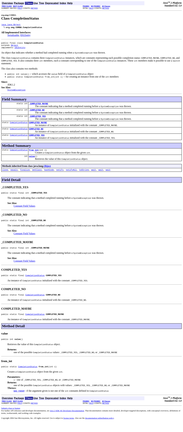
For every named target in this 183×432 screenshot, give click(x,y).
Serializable (13, 35)
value (32, 162)
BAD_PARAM (19, 401)
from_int (33, 155)
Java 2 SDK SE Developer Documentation (67, 421)
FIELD (20, 8)
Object (14, 46)
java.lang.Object (11, 25)
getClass (37, 176)
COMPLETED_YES (36, 140)
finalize (25, 176)
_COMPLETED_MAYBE (38, 106)
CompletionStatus (18, 126)
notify (59, 176)
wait (93, 176)
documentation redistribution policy (99, 428)
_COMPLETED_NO (36, 113)
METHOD (34, 8)
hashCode (49, 176)
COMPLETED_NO (36, 133)
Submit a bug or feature (10, 418)
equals (14, 176)
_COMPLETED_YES (37, 119)
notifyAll (71, 176)
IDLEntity (25, 35)
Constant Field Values (24, 213)
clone (5, 176)
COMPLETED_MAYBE (38, 126)
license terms (68, 428)
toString (84, 176)
